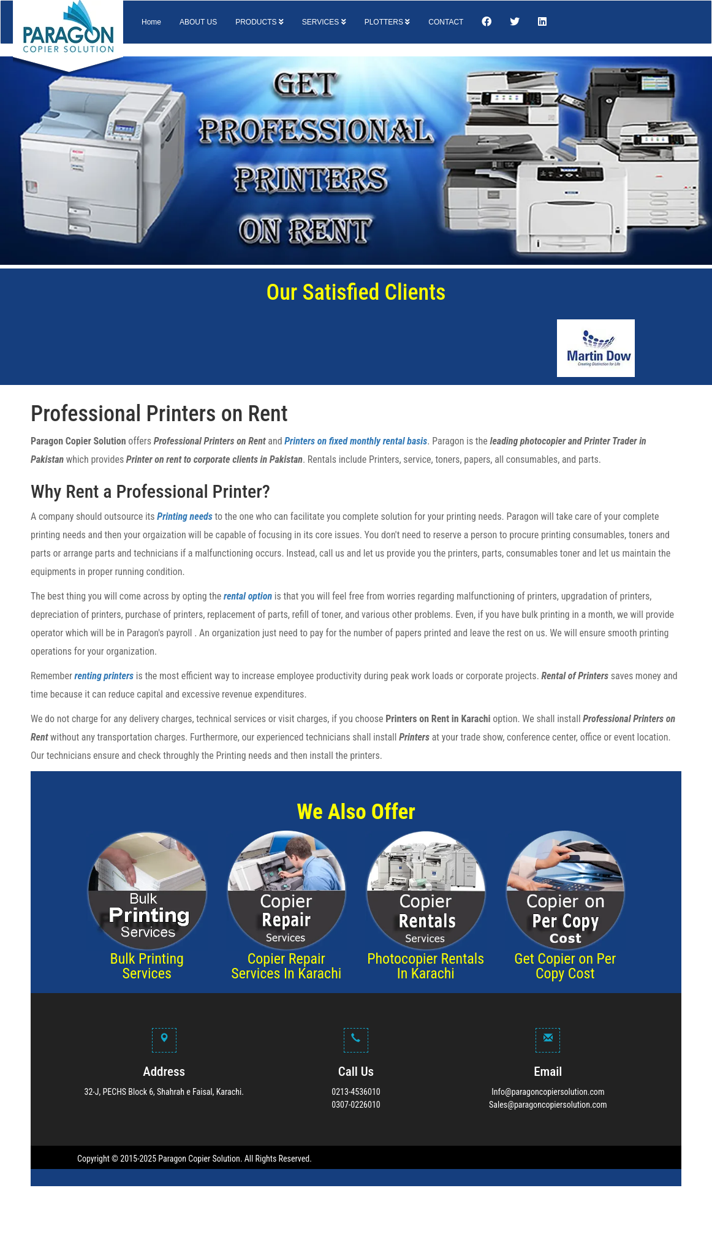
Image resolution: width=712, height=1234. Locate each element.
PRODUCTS (259, 22)
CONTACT (445, 22)
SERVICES (324, 22)
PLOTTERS (388, 22)
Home (151, 22)
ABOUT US (198, 22)
